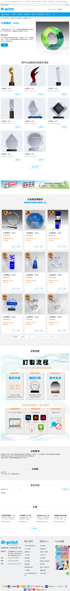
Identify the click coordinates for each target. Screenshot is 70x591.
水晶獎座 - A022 (6, 121)
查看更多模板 (35, 167)
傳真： (3, 561)
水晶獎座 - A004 (53, 121)
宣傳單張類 (27, 14)
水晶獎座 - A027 (29, 88)
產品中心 (7, 18)
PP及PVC (48, 14)
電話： (3, 558)
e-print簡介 (27, 549)
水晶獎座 (18, 18)
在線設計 (17, 94)
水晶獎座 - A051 (27, 18)
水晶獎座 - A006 (29, 121)
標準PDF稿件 (44, 552)
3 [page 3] (39, 336)
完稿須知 (42, 549)
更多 (14, 246)
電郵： (3, 563)
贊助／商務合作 (44, 567)
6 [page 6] (47, 336)
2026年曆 (43, 573)
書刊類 (34, 14)
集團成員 (27, 552)
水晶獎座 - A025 (53, 88)
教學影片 (42, 564)
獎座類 (13, 18)
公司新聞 (27, 561)
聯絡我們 (27, 564)
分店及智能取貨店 (29, 546)
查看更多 (35, 528)
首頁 (2, 18)
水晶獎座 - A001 (29, 154)
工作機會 (27, 570)
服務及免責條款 (44, 561)
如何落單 (42, 546)
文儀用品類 (40, 14)
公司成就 (27, 555)
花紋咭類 (19, 14)
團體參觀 (42, 570)
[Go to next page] (55, 336)
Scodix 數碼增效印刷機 (30, 574)
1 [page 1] (34, 336)
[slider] (6, 26)
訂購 (4, 45)
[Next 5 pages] (50, 336)
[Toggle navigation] (67, 4)
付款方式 (42, 555)
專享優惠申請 (28, 567)
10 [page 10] (53, 336)
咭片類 (13, 14)
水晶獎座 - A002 (6, 154)
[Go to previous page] (31, 336)
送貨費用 (42, 558)
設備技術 (27, 558)
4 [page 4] (42, 336)
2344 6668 (4, 4)
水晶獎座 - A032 (6, 88)
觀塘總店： (4, 551)
